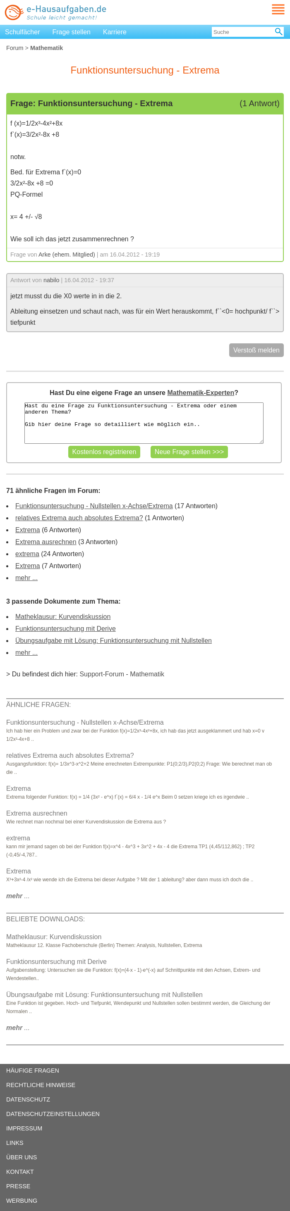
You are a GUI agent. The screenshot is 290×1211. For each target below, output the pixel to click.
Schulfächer (22, 32)
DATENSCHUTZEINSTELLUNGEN (53, 1114)
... (18, 895)
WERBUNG (21, 1200)
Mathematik (147, 674)
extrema (27, 553)
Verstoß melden (256, 350)
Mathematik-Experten (200, 392)
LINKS (15, 1143)
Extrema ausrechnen (46, 541)
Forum (15, 48)
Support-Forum (101, 674)
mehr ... (26, 577)
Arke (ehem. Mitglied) (66, 254)
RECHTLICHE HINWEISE (40, 1085)
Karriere (115, 32)
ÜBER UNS (21, 1157)
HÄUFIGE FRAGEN (32, 1070)
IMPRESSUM (24, 1128)
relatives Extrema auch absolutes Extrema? (79, 517)
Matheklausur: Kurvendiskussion (62, 616)
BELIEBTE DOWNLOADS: (45, 919)
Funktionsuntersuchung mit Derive (65, 628)
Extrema (27, 529)
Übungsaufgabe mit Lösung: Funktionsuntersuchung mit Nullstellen (113, 640)
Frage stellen (72, 32)
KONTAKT (20, 1171)
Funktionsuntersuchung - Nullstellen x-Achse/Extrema (94, 505)
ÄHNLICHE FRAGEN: (38, 704)
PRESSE (18, 1186)
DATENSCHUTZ (28, 1099)
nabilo (51, 280)
